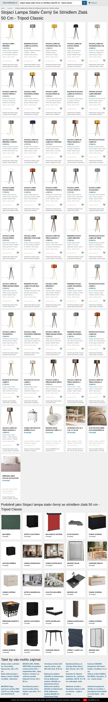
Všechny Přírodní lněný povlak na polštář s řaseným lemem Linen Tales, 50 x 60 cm (10, 498)
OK (85, 700)
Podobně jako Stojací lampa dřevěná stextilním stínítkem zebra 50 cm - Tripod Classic (32, 258)
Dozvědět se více (93, 700)
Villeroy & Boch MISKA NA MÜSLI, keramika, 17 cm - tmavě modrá (97, 676)
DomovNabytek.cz (10, 3)
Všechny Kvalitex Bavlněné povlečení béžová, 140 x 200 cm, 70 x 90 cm (96, 450)
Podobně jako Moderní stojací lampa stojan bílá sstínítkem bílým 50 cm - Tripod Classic (32, 306)
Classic (9, 8)
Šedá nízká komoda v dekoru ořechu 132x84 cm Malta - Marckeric (10, 676)
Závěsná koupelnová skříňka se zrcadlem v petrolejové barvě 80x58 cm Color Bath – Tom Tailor (96, 691)
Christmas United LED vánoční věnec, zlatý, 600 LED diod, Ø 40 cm (53, 666)
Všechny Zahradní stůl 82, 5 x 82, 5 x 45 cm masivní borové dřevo (75, 450)
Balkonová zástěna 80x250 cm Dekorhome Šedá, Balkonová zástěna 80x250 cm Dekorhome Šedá (53, 691)
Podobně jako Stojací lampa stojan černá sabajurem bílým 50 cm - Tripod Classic (10, 210)
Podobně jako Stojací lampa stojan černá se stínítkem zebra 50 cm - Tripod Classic (53, 114)
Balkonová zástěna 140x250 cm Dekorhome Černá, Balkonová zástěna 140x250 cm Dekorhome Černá (53, 679)
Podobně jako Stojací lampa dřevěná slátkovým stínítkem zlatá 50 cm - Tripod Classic (10, 66)
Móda (3, 8)
